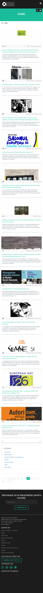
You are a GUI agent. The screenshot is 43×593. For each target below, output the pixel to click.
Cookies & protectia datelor (7, 552)
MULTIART (7, 467)
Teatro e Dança (9, 462)
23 (11, 478)
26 (21, 478)
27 (24, 478)
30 (35, 478)
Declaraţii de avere (5, 542)
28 (28, 478)
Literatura (7, 452)
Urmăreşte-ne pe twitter (11, 560)
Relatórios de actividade (7, 538)
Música (7, 459)
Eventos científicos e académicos (14, 457)
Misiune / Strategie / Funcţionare (9, 530)
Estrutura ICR (4, 535)
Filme (6, 464)
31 (38, 478)
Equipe (3, 533)
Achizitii (3, 545)
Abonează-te (21, 507)
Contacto (3, 550)
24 (14, 478)
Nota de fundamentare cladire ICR (9, 547)
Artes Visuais (8, 454)
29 (31, 478)
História (3, 540)
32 (3, 481)
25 (18, 478)
